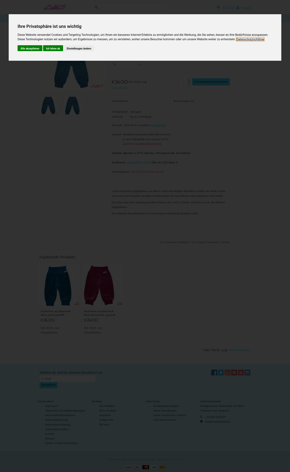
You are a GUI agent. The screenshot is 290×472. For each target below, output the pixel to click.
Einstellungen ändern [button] (79, 48)
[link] (250, 39)
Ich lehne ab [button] (53, 48)
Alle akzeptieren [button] (30, 48)
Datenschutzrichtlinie (250, 39)
